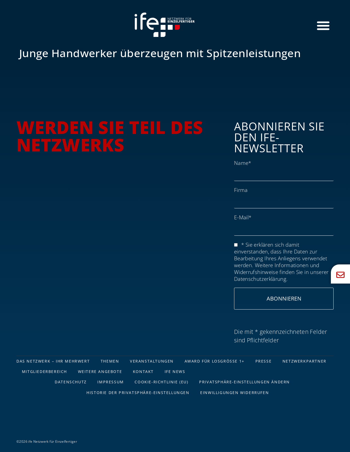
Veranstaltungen (152, 361)
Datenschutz (70, 382)
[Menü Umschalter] (323, 25)
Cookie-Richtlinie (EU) (161, 382)
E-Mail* (242, 217)
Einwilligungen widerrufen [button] (234, 392)
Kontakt (143, 371)
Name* (242, 162)
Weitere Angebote (100, 371)
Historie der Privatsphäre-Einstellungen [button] (137, 392)
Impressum (110, 382)
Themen (110, 361)
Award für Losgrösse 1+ (215, 361)
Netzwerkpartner (305, 361)
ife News (175, 371)
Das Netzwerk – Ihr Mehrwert (53, 361)
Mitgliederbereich (44, 371)
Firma (241, 189)
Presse (264, 361)
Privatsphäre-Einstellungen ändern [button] (244, 382)
